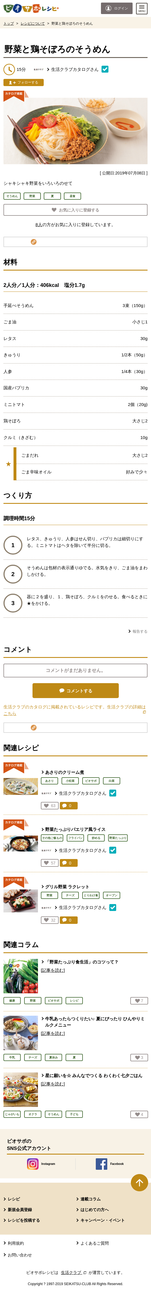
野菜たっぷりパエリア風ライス (75, 829)
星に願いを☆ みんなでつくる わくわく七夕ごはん (93, 1075)
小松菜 (70, 780)
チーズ (70, 895)
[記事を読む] (53, 970)
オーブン (111, 895)
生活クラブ (74, 1272)
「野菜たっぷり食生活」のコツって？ (81, 961)
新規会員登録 (20, 1209)
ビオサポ (91, 780)
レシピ (14, 1199)
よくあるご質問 (95, 1243)
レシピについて (33, 24)
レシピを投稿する (24, 1220)
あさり (49, 780)
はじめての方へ (95, 1209)
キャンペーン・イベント (103, 1220)
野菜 (49, 895)
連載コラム (91, 1199)
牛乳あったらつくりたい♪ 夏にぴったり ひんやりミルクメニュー (95, 1022)
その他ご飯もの (52, 838)
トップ (8, 24)
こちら (12, 713)
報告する (140, 631)
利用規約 (16, 1243)
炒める (96, 838)
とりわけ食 (91, 895)
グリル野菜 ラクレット (67, 886)
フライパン (75, 838)
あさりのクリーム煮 (64, 772)
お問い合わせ (20, 1255)
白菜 (111, 780)
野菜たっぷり (118, 838)
